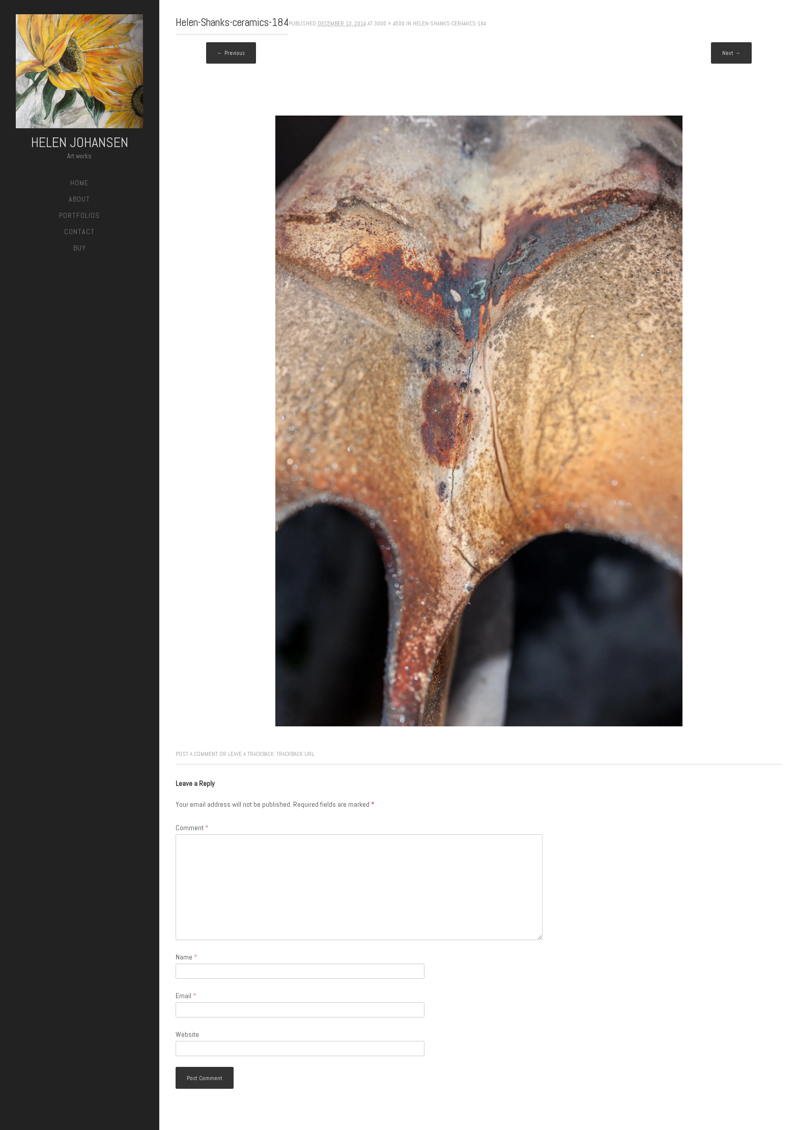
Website (187, 1034)
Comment (192, 827)
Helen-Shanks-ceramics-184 (449, 23)
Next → (731, 52)
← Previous (231, 52)
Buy (79, 247)
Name (186, 957)
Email (186, 995)
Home (79, 182)
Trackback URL (295, 753)
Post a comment (197, 753)
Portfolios (79, 215)
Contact (79, 231)
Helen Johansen (79, 142)
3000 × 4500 (389, 23)
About (79, 199)
